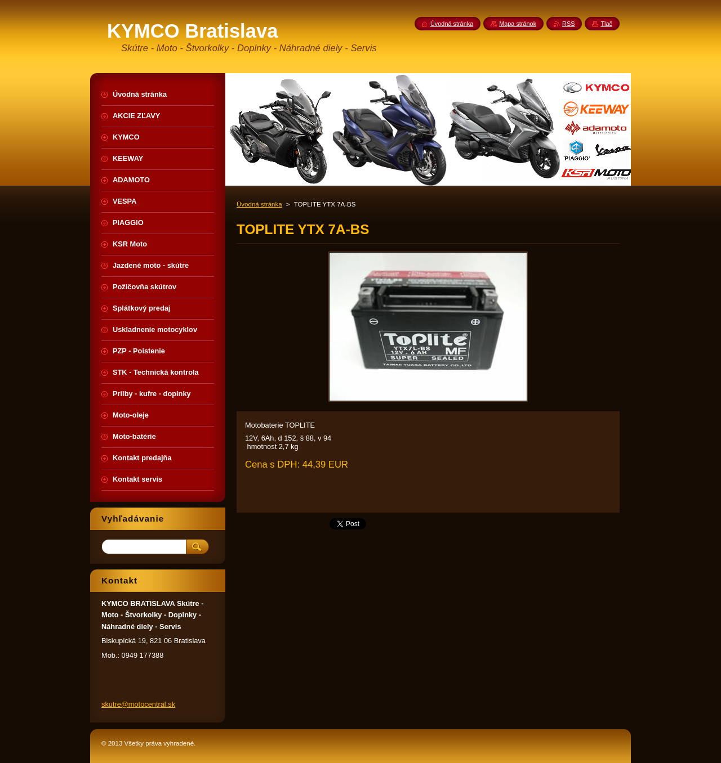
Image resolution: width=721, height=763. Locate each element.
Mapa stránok (517, 23)
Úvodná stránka (259, 204)
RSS (568, 23)
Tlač (606, 23)
